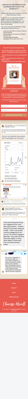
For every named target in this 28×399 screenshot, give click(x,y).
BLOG (14, 292)
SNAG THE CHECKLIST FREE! (14, 115)
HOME (14, 283)
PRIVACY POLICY (14, 297)
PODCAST (14, 288)
